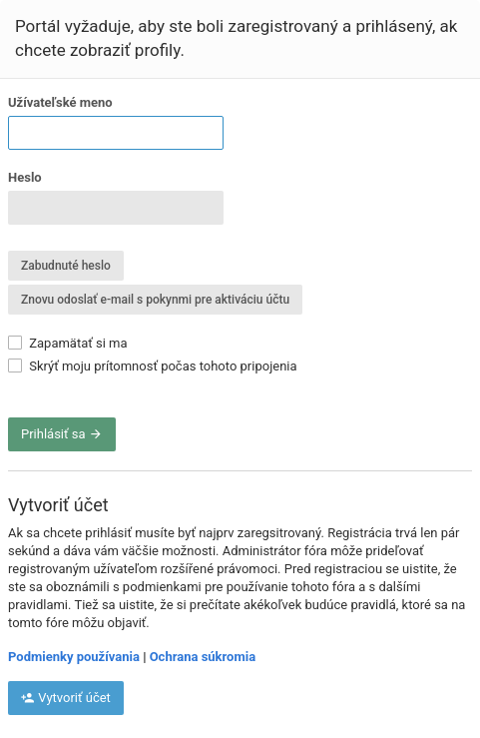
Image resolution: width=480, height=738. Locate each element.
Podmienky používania (74, 656)
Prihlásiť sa (62, 433)
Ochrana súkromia (202, 656)
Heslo (25, 177)
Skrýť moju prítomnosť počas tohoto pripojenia (152, 366)
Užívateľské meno (60, 102)
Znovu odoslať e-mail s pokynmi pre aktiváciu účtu (155, 300)
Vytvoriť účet (66, 697)
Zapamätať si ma (68, 343)
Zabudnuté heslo (66, 266)
